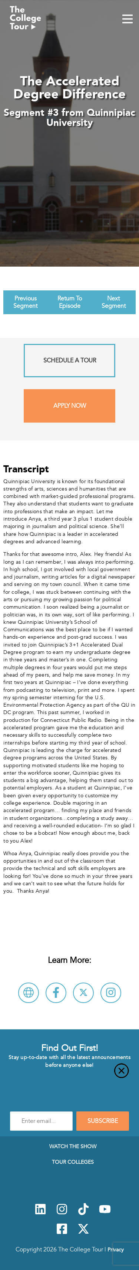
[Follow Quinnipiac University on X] (83, 993)
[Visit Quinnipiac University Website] (28, 993)
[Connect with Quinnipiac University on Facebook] (56, 993)
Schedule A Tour (69, 360)
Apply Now (69, 406)
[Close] (69, 1075)
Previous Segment (25, 302)
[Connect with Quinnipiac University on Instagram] (110, 993)
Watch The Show (72, 1146)
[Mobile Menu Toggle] (127, 19)
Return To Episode (69, 302)
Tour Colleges (73, 1162)
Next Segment (114, 302)
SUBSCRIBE (102, 1121)
